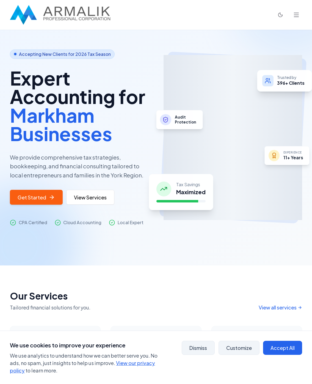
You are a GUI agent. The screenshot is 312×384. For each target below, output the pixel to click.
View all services (280, 307)
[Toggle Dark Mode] (280, 15)
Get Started (36, 197)
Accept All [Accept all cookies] (282, 348)
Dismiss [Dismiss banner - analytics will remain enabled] (198, 348)
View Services (90, 197)
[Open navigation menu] (296, 15)
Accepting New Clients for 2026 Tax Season (62, 54)
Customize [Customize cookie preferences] (239, 348)
